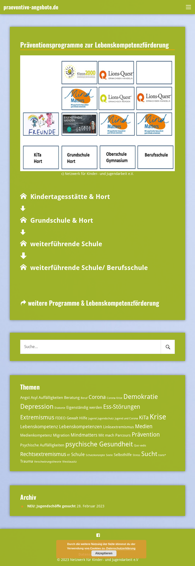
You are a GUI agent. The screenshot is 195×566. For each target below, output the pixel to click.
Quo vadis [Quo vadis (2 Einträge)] (140, 445)
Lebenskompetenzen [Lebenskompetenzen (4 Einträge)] (80, 426)
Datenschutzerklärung (120, 548)
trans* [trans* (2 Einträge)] (162, 455)
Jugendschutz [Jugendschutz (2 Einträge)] (106, 418)
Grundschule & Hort (60, 220)
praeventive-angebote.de (31, 7)
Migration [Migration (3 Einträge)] (61, 435)
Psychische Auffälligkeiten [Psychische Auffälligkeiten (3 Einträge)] (42, 445)
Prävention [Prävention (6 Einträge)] (146, 434)
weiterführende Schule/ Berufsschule (87, 267)
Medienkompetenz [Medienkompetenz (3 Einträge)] (36, 435)
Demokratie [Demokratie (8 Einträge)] (140, 396)
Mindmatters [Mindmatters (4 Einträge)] (84, 435)
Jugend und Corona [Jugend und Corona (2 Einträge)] (126, 418)
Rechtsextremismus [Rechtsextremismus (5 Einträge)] (43, 454)
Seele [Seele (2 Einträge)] (109, 455)
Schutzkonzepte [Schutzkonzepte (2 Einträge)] (95, 455)
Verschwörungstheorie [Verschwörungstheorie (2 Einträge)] (47, 461)
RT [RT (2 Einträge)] (68, 455)
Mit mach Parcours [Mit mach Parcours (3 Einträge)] (114, 435)
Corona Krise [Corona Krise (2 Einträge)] (114, 398)
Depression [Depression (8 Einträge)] (36, 406)
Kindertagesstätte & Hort (68, 196)
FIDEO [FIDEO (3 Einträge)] (60, 418)
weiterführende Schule (64, 244)
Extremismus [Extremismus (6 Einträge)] (37, 417)
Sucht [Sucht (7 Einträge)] (149, 454)
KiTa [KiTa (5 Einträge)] (144, 418)
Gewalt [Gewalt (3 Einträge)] (72, 418)
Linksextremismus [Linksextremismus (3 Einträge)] (118, 427)
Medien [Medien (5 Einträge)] (143, 426)
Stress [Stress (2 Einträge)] (136, 455)
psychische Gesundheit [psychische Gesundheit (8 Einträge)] (99, 444)
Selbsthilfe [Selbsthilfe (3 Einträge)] (123, 454)
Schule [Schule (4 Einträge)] (78, 454)
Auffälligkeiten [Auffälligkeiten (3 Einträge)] (51, 397)
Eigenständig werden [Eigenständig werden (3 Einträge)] (84, 407)
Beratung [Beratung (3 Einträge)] (72, 397)
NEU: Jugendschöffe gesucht (51, 506)
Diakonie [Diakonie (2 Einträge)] (59, 408)
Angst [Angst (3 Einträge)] (25, 397)
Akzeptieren (103, 553)
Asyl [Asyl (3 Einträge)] (34, 397)
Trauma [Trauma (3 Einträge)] (26, 461)
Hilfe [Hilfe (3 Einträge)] (83, 418)
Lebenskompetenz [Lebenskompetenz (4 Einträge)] (39, 426)
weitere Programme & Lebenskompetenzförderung (89, 302)
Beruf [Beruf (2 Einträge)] (84, 398)
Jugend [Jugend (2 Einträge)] (92, 418)
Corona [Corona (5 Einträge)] (97, 397)
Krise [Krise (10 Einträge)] (158, 417)
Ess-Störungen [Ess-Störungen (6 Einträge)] (121, 406)
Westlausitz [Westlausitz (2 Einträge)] (69, 461)
